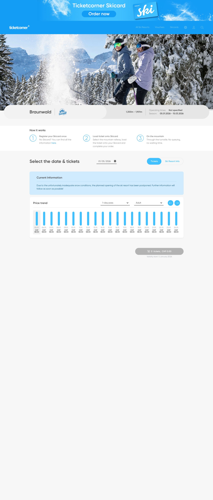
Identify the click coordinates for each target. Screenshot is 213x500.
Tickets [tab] (154, 161)
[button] (170, 203)
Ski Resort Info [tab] (172, 161)
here (53, 143)
